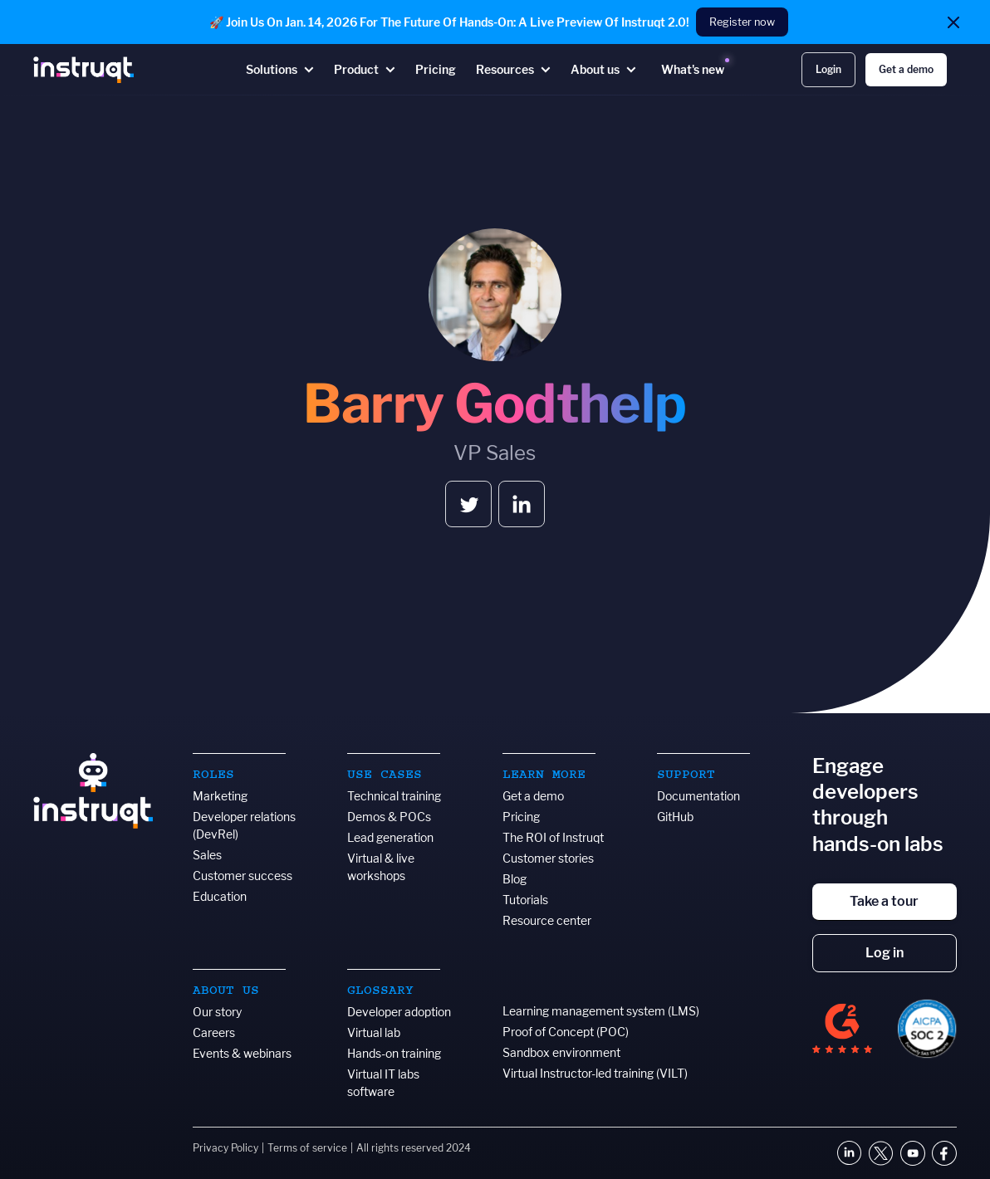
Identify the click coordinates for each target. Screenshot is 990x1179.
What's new (692, 69)
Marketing (220, 796)
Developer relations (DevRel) (244, 825)
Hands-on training (394, 1053)
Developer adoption (399, 1012)
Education (220, 896)
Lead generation (390, 837)
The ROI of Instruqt (553, 837)
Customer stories (548, 858)
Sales (207, 855)
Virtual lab (373, 1032)
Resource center (546, 920)
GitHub (675, 817)
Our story (217, 1012)
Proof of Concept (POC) (565, 1032)
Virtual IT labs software (383, 1082)
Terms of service (307, 1148)
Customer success (242, 875)
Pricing (521, 817)
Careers (214, 1032)
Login (828, 69)
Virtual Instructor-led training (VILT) (595, 1073)
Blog (514, 879)
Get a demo (906, 69)
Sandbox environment (561, 1052)
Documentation (698, 796)
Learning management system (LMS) (600, 1011)
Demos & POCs (389, 817)
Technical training (394, 796)
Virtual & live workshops (380, 867)
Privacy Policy (225, 1148)
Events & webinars (242, 1053)
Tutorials (525, 900)
